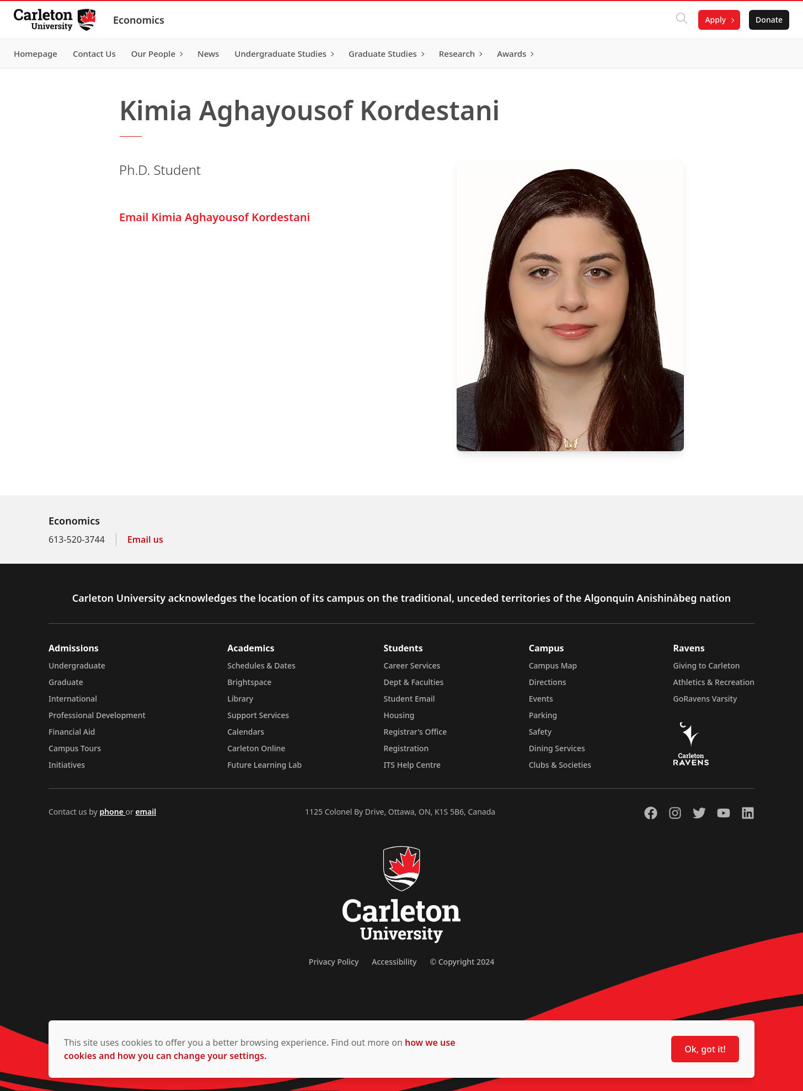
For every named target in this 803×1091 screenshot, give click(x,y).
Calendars (245, 731)
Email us (145, 539)
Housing (399, 715)
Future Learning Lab (264, 765)
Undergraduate (77, 665)
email (145, 811)
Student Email (409, 698)
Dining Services (557, 748)
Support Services (258, 715)
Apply (711, 19)
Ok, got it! (705, 1049)
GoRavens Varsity (705, 698)
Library (240, 698)
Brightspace (249, 682)
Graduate (66, 682)
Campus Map (553, 665)
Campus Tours (75, 748)
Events (541, 698)
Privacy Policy (333, 961)
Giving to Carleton (706, 665)
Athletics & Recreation (713, 682)
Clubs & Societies (560, 765)
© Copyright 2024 (462, 961)
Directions (547, 682)
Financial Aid (72, 731)
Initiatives (67, 765)
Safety (540, 731)
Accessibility (394, 961)
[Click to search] (677, 20)
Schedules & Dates (261, 665)
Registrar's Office (415, 731)
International (73, 698)
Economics (142, 19)
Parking (543, 715)
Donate (765, 19)
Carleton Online (256, 748)
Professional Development (97, 715)
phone (112, 811)
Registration (406, 748)
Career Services (412, 665)
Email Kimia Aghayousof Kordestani (214, 217)
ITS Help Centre (412, 765)
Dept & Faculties (414, 682)
